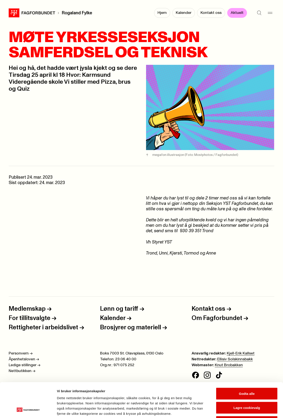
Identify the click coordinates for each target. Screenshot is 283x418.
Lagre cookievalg (247, 375)
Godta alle (247, 361)
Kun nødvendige (247, 389)
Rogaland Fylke (77, 13)
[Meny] (270, 13)
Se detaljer (233, 409)
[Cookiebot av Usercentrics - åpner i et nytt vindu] (28, 409)
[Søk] (259, 13)
